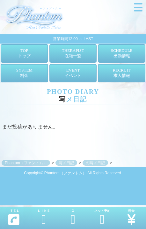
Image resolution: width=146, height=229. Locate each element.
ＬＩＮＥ (44, 217)
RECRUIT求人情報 (122, 73)
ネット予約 (102, 217)
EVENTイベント (73, 73)
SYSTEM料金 (24, 73)
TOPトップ (24, 53)
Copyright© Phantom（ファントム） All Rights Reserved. (73, 173)
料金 (131, 217)
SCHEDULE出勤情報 (122, 53)
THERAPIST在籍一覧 (73, 53)
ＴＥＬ (13, 217)
